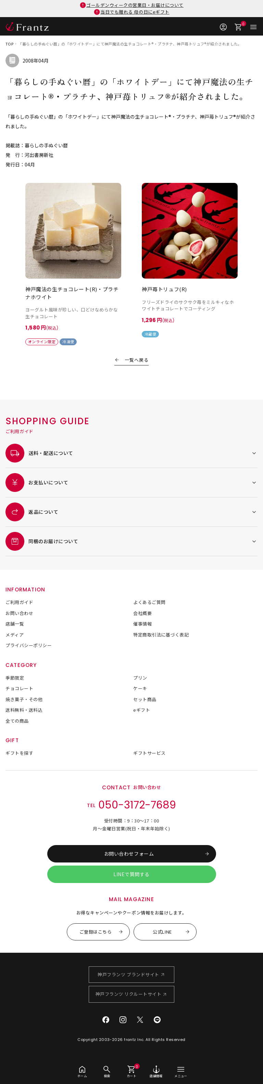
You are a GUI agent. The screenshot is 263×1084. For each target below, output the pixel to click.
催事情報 (142, 623)
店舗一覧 (14, 623)
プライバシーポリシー (28, 645)
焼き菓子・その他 (23, 699)
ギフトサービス (149, 753)
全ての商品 (17, 721)
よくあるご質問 (149, 602)
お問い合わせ (19, 613)
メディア (14, 634)
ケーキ (140, 688)
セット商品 (144, 699)
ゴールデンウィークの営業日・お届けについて (135, 5)
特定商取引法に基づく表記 (161, 634)
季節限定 (14, 677)
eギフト (141, 710)
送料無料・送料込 (23, 710)
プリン (140, 677)
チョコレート (19, 688)
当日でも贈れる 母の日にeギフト (134, 12)
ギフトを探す (19, 753)
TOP (9, 43)
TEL (131, 805)
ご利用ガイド (19, 602)
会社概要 (142, 613)
